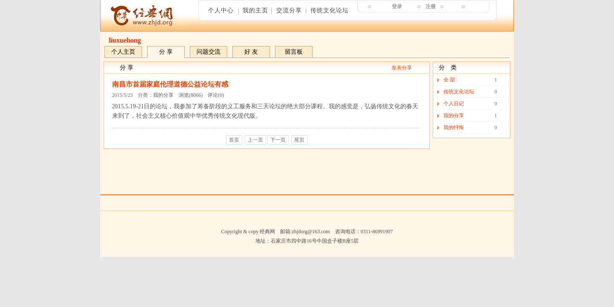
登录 (397, 6)
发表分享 (401, 68)
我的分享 (163, 95)
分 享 (166, 52)
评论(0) (216, 95)
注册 (431, 6)
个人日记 (453, 104)
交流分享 (289, 10)
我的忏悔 (453, 127)
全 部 (449, 80)
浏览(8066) (191, 95)
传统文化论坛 (329, 10)
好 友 (251, 52)
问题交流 (208, 52)
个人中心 (221, 10)
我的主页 (255, 10)
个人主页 (123, 52)
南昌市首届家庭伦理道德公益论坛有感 (170, 84)
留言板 (294, 52)
